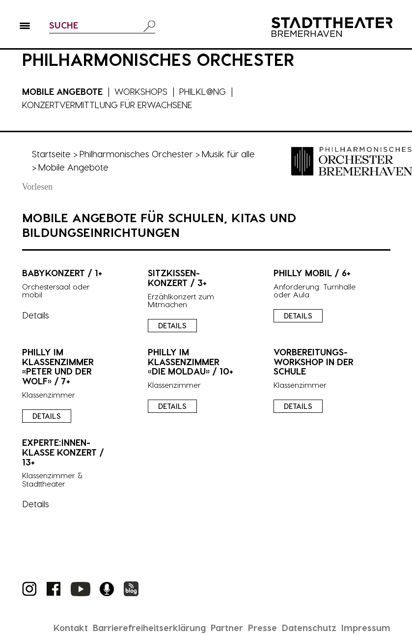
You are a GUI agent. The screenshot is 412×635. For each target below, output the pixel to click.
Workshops (140, 91)
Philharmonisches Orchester (136, 153)
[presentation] (206, 290)
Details (172, 325)
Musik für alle (228, 153)
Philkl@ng (202, 91)
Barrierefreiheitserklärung (149, 627)
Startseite (51, 153)
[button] (25, 27)
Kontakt (71, 627)
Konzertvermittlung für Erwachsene (107, 104)
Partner (227, 627)
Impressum (365, 627)
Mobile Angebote (62, 91)
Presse (262, 627)
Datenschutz (309, 627)
